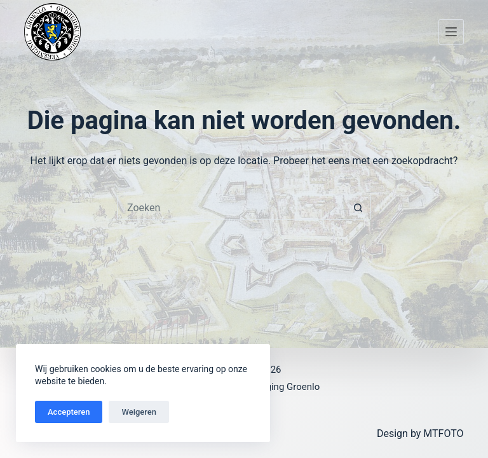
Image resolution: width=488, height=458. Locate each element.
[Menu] (451, 32)
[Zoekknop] (358, 207)
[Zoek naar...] (231, 207)
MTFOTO (443, 433)
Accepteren (69, 412)
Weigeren (138, 412)
